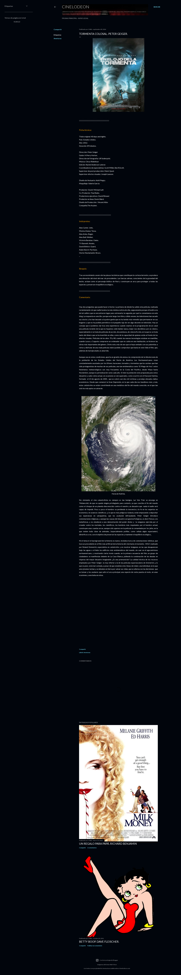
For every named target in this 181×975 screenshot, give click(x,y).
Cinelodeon (75, 6)
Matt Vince (113, 964)
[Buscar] (157, 7)
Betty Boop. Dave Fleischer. (99, 941)
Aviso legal (83, 18)
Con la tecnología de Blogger (107, 960)
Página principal (69, 18)
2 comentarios (92, 848)
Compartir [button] (58, 29)
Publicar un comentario (94, 946)
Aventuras (58, 38)
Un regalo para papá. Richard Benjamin (108, 843)
